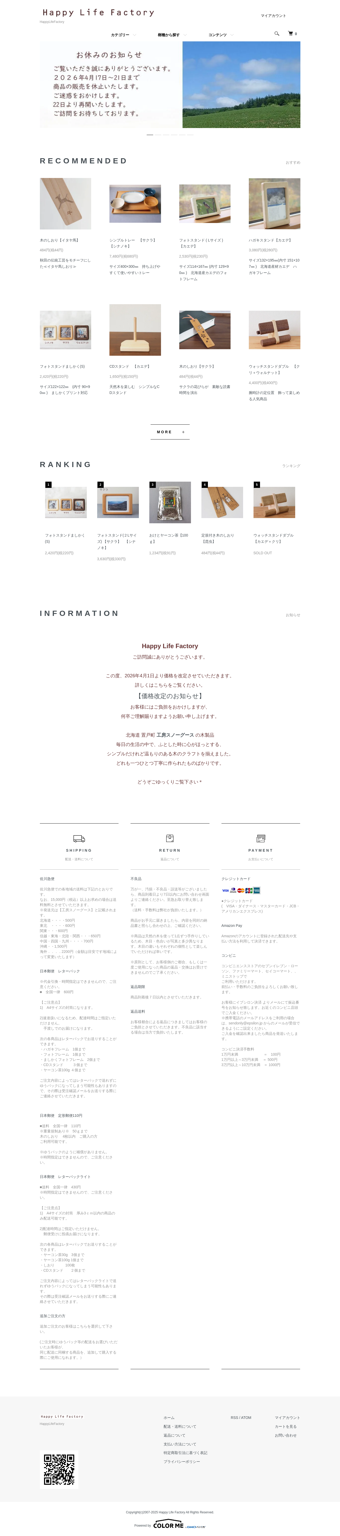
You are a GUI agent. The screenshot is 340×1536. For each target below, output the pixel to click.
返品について (175, 1435)
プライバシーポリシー (182, 1461)
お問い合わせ (286, 1435)
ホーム (169, 1418)
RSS (234, 1418)
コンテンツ (217, 35)
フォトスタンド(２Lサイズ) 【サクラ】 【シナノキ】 (117, 541)
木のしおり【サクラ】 (197, 366)
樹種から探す (169, 35)
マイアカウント (273, 16)
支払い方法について (180, 1444)
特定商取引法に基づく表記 (185, 1453)
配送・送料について (180, 1426)
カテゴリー (120, 35)
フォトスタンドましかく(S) (62, 366)
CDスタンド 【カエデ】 (130, 366)
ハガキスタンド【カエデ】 (271, 240)
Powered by (170, 1523)
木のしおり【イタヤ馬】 (60, 240)
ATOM (246, 1418)
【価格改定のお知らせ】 (170, 695)
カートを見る (286, 1426)
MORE (164, 432)
